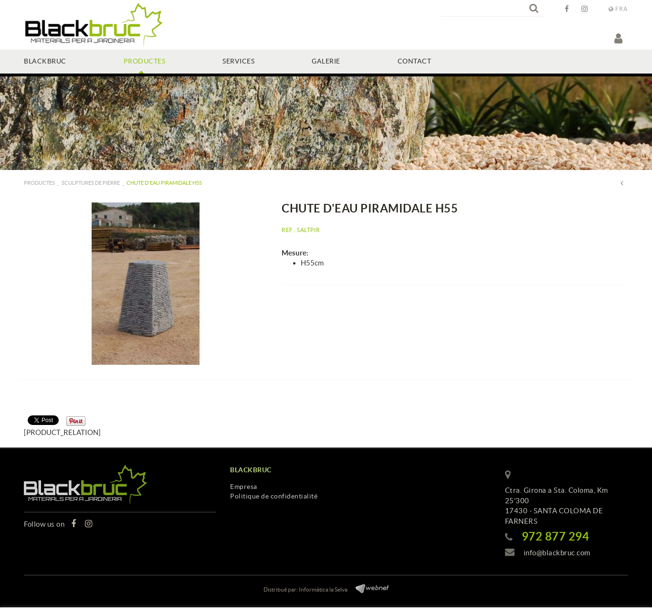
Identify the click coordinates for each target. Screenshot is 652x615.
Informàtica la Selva (323, 589)
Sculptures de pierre (91, 183)
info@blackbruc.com (557, 553)
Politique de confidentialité (273, 496)
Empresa (243, 486)
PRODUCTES (39, 183)
